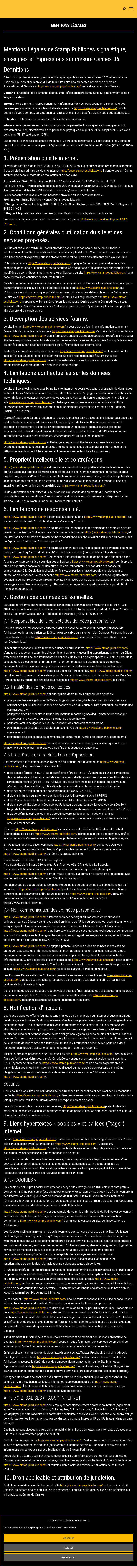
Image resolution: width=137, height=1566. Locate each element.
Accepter (68, 1537)
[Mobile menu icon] (131, 9)
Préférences (68, 1557)
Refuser (68, 1547)
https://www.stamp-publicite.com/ (59, 86)
